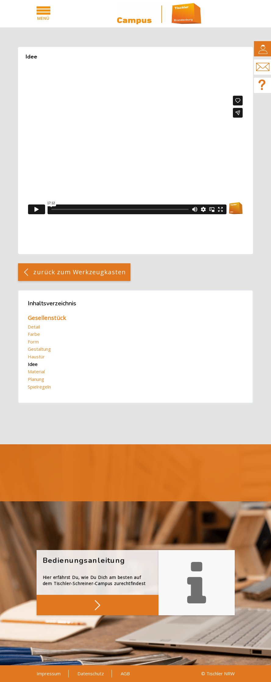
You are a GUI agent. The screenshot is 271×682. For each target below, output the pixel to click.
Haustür (36, 356)
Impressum (49, 673)
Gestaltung (39, 349)
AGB (125, 673)
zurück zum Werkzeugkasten (79, 272)
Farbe (34, 334)
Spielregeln (39, 387)
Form (33, 342)
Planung (36, 379)
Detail (34, 327)
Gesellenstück (47, 318)
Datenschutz (90, 673)
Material (36, 371)
